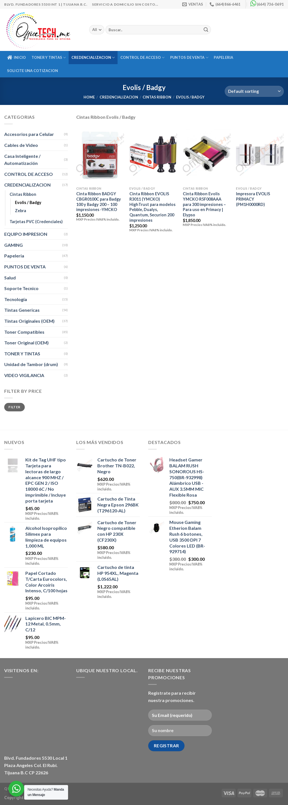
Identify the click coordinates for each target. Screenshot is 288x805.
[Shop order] (254, 91)
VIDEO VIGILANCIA (24, 375)
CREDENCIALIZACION (93, 57)
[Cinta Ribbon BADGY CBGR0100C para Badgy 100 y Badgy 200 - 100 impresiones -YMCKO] (100, 155)
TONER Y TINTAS (49, 57)
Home (89, 97)
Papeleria (223, 57)
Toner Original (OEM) (26, 342)
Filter (14, 407)
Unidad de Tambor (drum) (31, 364)
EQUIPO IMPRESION (25, 234)
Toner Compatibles (24, 332)
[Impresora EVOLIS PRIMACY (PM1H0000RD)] (260, 155)
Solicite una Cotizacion (32, 70)
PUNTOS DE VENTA (189, 57)
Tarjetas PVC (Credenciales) (36, 221)
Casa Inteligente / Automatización (22, 159)
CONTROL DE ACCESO (142, 57)
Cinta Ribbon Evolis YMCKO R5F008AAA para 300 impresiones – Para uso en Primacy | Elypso (204, 204)
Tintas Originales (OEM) (29, 321)
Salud (10, 277)
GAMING (13, 245)
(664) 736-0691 (270, 4)
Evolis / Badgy (28, 202)
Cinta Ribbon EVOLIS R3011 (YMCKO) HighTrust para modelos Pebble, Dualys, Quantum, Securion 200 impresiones (152, 207)
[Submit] (206, 30)
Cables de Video (21, 145)
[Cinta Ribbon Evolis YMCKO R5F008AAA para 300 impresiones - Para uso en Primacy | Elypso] (207, 155)
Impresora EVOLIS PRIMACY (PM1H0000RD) (253, 199)
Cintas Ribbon (157, 97)
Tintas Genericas (22, 310)
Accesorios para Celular (29, 134)
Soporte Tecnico (21, 288)
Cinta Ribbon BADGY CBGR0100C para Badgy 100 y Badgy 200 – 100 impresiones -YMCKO (98, 201)
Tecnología (15, 299)
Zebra (20, 210)
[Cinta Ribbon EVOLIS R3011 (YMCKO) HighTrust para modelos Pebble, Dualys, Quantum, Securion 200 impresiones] (153, 155)
